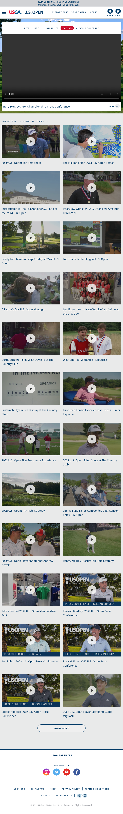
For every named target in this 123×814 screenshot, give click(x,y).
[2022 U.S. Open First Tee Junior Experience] (30, 439)
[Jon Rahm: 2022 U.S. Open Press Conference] (30, 640)
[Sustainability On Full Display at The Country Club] (30, 388)
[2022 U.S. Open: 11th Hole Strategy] (30, 489)
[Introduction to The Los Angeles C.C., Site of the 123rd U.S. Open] (30, 187)
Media (53, 788)
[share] (117, 106)
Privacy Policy (71, 788)
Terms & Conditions (97, 788)
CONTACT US (37, 788)
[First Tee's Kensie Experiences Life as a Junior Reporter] (91, 388)
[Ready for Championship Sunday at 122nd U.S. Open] (30, 237)
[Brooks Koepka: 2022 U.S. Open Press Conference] (30, 690)
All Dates (38, 121)
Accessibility (64, 795)
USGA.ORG (19, 788)
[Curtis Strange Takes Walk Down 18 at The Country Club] (30, 338)
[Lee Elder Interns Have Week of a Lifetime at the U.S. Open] (91, 288)
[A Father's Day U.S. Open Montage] (30, 288)
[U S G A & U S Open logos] (26, 12)
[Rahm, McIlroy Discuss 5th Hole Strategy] (91, 539)
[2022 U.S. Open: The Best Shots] (30, 141)
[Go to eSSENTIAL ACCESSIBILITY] (82, 795)
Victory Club (60, 12)
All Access (9, 121)
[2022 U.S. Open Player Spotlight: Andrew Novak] (30, 539)
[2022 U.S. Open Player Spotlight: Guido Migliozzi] (91, 690)
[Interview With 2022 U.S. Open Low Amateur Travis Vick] (91, 187)
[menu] (4, 12)
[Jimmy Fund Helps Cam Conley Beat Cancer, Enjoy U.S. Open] (91, 489)
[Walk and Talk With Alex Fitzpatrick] (91, 338)
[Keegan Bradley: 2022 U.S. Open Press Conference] (91, 589)
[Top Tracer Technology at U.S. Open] (91, 237)
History (93, 12)
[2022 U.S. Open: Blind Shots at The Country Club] (91, 439)
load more (61, 728)
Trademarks (43, 795)
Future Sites (78, 12)
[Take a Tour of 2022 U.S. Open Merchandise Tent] (30, 589)
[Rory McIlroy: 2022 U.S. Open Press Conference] (91, 640)
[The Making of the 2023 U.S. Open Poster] (91, 141)
